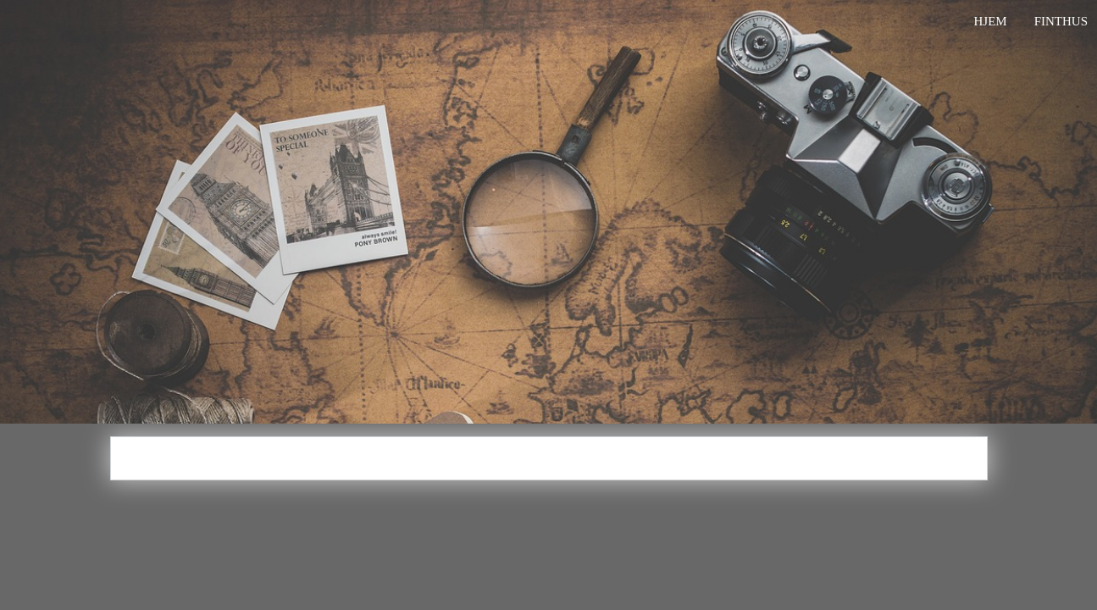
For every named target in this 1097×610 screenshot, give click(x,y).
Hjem (989, 21)
